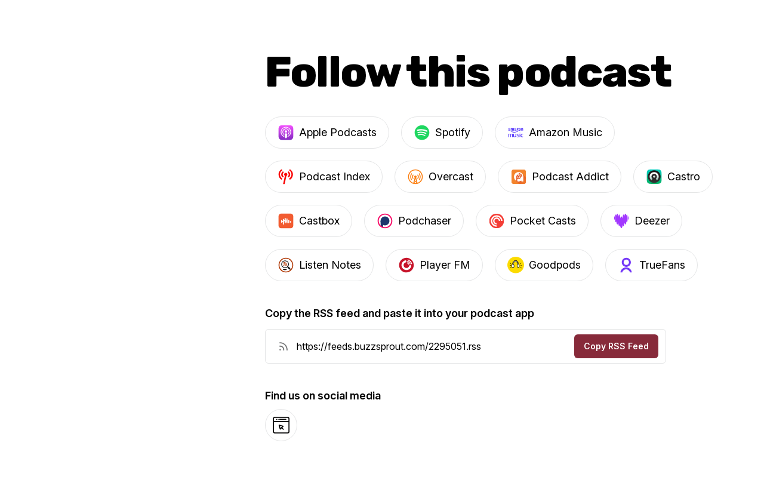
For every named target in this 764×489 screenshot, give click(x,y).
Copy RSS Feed (616, 346)
